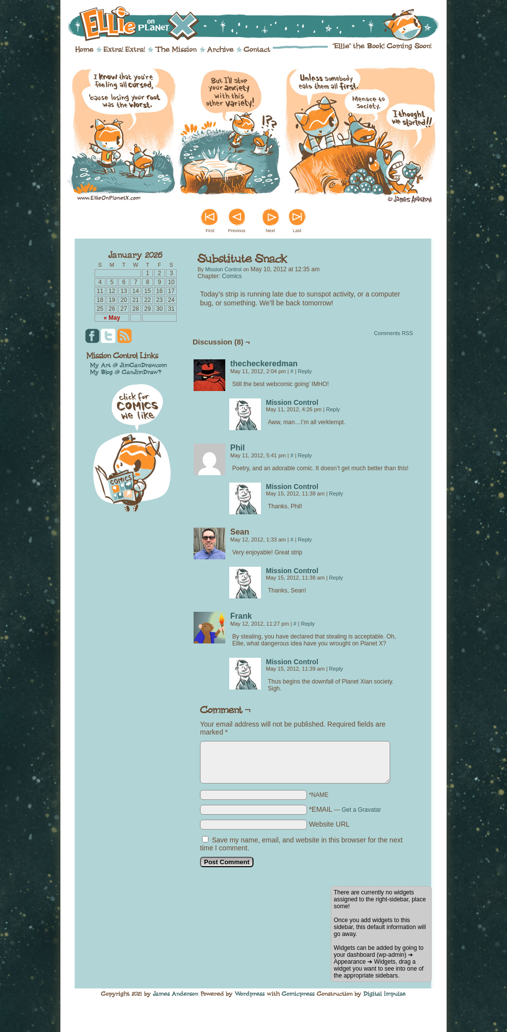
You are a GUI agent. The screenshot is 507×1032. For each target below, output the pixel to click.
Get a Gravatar (361, 809)
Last (297, 230)
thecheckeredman (264, 363)
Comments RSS (393, 333)
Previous (236, 230)
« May (111, 317)
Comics (232, 276)
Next (270, 230)
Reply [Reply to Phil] (305, 455)
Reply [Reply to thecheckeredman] (305, 371)
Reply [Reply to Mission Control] (333, 409)
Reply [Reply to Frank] (308, 624)
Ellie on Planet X (260, 23)
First (209, 230)
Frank (241, 616)
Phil (237, 447)
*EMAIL (345, 809)
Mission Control (223, 269)
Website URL (329, 824)
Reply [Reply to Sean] (305, 539)
